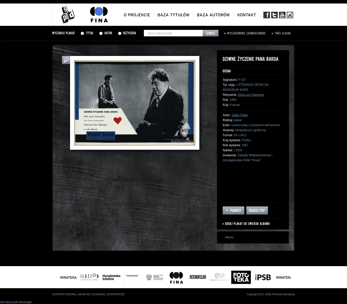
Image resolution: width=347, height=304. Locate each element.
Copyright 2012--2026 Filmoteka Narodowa (271, 294)
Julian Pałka (240, 115)
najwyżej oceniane (91, 294)
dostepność (116, 294)
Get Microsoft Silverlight (16, 302)
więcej (229, 237)
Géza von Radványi (251, 95)
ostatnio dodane (64, 294)
